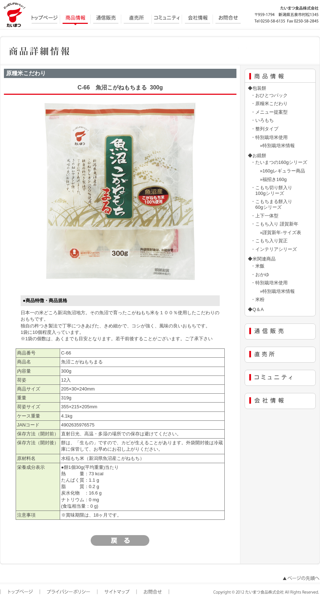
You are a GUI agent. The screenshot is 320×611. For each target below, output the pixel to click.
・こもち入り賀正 (269, 240)
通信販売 (106, 19)
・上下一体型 (264, 215)
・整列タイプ (264, 128)
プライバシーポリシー (69, 592)
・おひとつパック (269, 95)
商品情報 (75, 19)
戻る (120, 540)
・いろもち (262, 120)
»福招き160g (269, 179)
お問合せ (228, 19)
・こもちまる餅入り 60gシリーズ (271, 204)
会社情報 (197, 19)
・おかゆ (260, 274)
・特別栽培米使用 (269, 137)
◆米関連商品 (262, 259)
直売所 (136, 19)
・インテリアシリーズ (274, 249)
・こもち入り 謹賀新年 (274, 224)
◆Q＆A (256, 309)
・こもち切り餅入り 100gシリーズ (271, 190)
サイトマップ (117, 592)
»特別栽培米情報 (273, 145)
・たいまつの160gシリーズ (279, 162)
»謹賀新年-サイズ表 (276, 232)
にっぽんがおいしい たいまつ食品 (14, 14)
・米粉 (258, 299)
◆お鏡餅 (257, 155)
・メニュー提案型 (269, 112)
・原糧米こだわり (269, 103)
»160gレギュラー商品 (278, 171)
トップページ (45, 19)
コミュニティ (167, 19)
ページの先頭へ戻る (300, 578)
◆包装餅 (257, 88)
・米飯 (258, 266)
